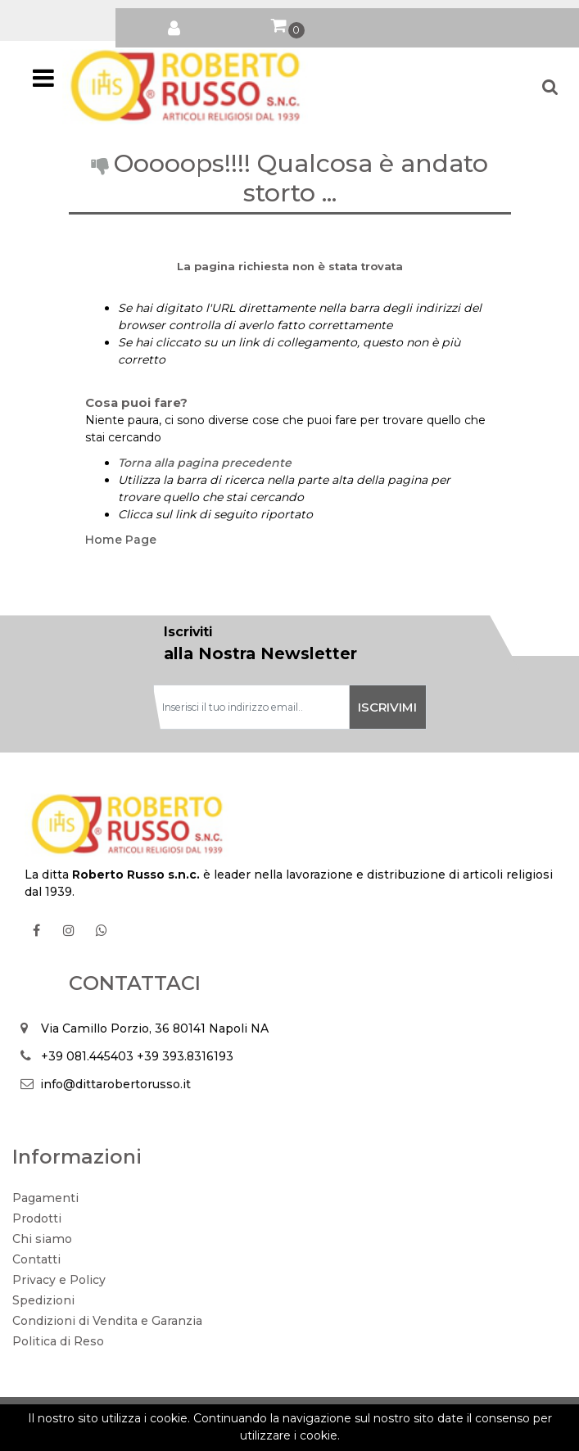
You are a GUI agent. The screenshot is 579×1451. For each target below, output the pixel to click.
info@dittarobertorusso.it (115, 1084)
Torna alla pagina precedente (205, 462)
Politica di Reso (58, 1341)
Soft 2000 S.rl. (211, 1432)
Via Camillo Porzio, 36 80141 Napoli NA (155, 1028)
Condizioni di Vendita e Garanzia (107, 1320)
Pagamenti (45, 1198)
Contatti (36, 1259)
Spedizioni (43, 1300)
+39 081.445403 (87, 1056)
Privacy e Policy (59, 1279)
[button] (173, 24)
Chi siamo (42, 1239)
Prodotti (36, 1218)
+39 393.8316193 (185, 1056)
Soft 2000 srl (316, 1432)
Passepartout (326, 1415)
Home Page (120, 539)
